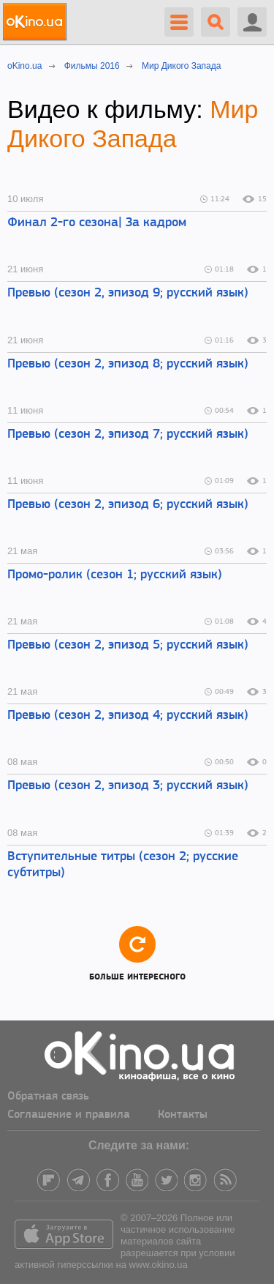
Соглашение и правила (68, 1115)
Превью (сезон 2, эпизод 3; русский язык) (127, 786)
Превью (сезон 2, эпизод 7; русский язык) (127, 434)
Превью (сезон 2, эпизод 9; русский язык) (127, 293)
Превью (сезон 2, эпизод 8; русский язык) (127, 364)
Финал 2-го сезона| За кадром (96, 223)
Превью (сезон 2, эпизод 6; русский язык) (127, 505)
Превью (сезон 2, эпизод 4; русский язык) (127, 716)
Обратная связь (48, 1096)
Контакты (183, 1115)
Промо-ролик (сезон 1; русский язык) (114, 575)
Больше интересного (137, 952)
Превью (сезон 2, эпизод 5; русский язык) (127, 645)
